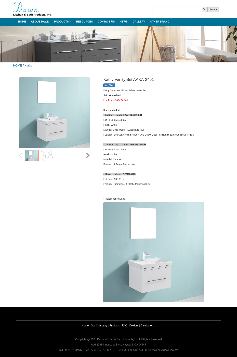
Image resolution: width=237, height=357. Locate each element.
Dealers (133, 325)
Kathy (28, 65)
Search (213, 9)
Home (85, 325)
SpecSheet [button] (109, 85)
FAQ (124, 325)
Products (114, 325)
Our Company (99, 325)
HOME (17, 65)
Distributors (147, 325)
